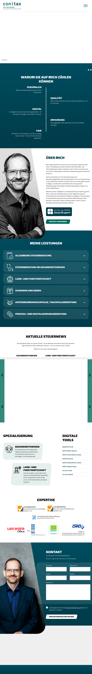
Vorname (49, 565)
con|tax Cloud (67, 470)
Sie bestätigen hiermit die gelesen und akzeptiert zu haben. (68, 609)
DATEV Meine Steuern (69, 451)
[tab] (46, 255)
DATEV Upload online (69, 466)
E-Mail (48, 574)
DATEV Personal (67, 459)
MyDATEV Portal (67, 447)
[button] (26, 356)
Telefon (72, 574)
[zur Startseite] (13, 6)
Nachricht (49, 582)
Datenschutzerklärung (72, 608)
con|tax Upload (67, 474)
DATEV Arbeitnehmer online (71, 463)
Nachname (74, 565)
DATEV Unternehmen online (71, 455)
